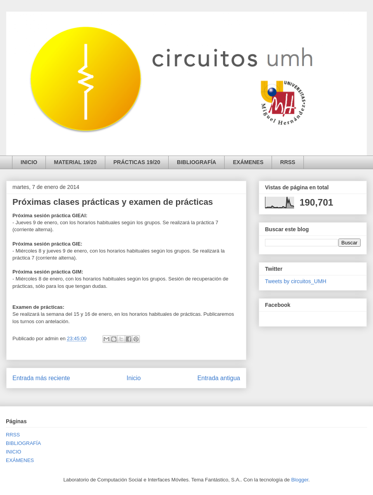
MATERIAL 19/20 (75, 162)
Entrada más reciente (41, 378)
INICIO (29, 162)
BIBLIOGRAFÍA (196, 162)
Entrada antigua (218, 378)
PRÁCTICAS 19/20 (136, 162)
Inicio (134, 378)
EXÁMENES (248, 162)
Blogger (299, 480)
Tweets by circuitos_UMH (295, 281)
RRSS (287, 162)
